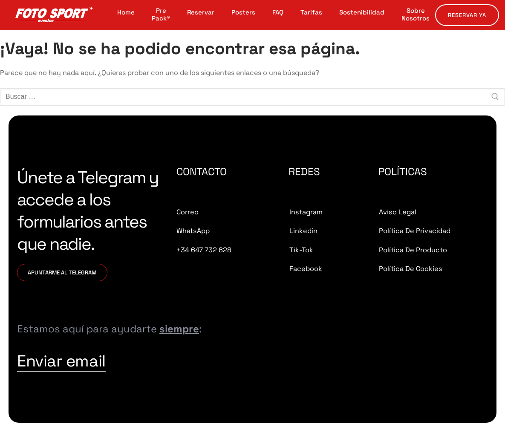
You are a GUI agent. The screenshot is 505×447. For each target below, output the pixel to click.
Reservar (200, 12)
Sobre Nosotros (415, 14)
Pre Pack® (161, 14)
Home (126, 12)
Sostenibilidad (361, 12)
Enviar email (91, 371)
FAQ (277, 12)
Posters (243, 12)
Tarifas (311, 12)
